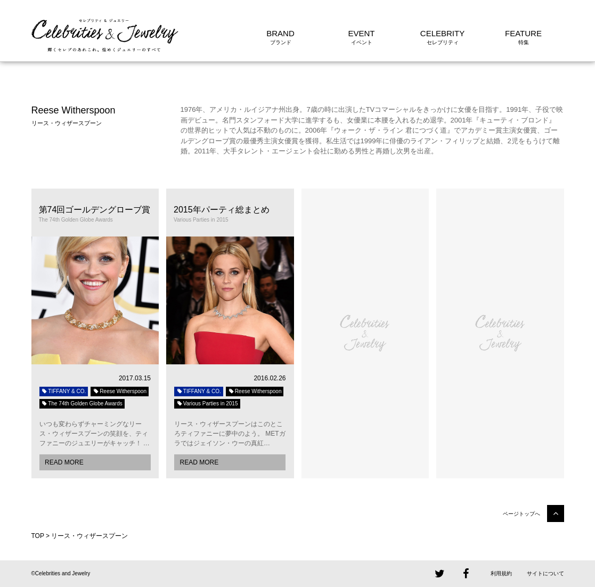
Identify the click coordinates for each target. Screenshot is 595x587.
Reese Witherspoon (119, 391)
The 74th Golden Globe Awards (82, 403)
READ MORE (64, 462)
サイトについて (545, 573)
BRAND (280, 33)
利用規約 (501, 573)
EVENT (361, 33)
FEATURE (523, 33)
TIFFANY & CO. (64, 391)
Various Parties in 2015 (207, 403)
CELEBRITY (442, 33)
